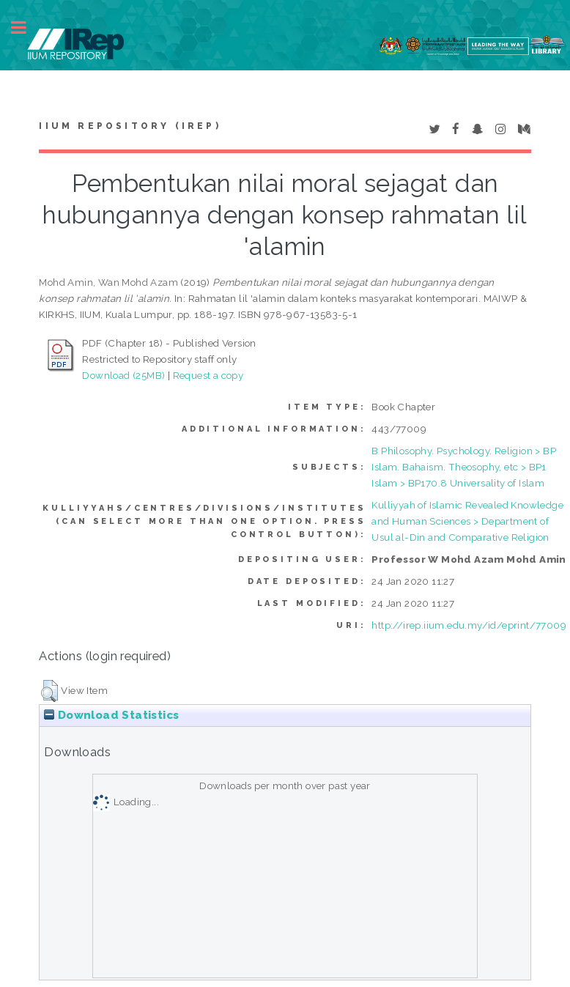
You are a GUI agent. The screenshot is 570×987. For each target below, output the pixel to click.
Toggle (26, 27)
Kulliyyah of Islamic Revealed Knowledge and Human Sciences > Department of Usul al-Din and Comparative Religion (467, 521)
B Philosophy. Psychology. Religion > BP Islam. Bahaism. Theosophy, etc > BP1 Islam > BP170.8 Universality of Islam (463, 467)
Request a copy (208, 375)
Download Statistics (111, 715)
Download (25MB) (123, 375)
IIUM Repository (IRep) (130, 126)
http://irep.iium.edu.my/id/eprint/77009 (468, 625)
